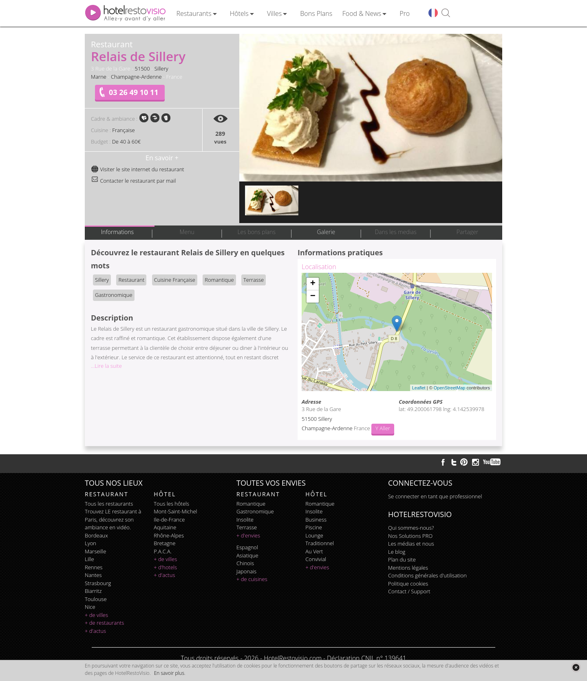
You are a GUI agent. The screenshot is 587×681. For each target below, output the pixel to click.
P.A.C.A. (163, 551)
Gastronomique (113, 294)
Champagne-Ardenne (136, 76)
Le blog (396, 551)
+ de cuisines (251, 579)
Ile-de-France (169, 519)
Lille (89, 559)
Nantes (93, 575)
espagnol (247, 547)
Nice (90, 606)
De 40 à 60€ (126, 141)
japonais (246, 571)
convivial (315, 559)
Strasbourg (98, 583)
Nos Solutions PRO (410, 535)
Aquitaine (165, 527)
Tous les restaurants (109, 503)
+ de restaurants (104, 622)
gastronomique (255, 511)
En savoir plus (169, 673)
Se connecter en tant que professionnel (435, 496)
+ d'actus (95, 631)
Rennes (93, 567)
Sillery (161, 68)
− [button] (313, 296)
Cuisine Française (174, 279)
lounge (314, 535)
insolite (245, 519)
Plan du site (402, 559)
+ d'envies (248, 535)
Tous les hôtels (171, 503)
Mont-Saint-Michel (175, 511)
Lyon (90, 543)
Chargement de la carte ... (396, 332)
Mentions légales (408, 567)
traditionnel (319, 543)
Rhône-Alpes (169, 535)
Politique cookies (408, 583)
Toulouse (96, 599)
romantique (250, 503)
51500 (142, 68)
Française (123, 130)
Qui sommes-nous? (411, 527)
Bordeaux (96, 535)
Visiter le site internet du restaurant (137, 169)
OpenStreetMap (450, 387)
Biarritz (93, 591)
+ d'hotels (165, 567)
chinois (245, 563)
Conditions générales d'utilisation (427, 575)
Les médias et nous (411, 543)
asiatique (247, 555)
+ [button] (313, 284)
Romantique (219, 279)
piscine (313, 527)
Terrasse (253, 279)
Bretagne (164, 543)
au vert (314, 551)
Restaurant (131, 279)
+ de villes (96, 615)
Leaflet (419, 387)
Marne (98, 76)
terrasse (246, 527)
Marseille (95, 551)
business (316, 519)
